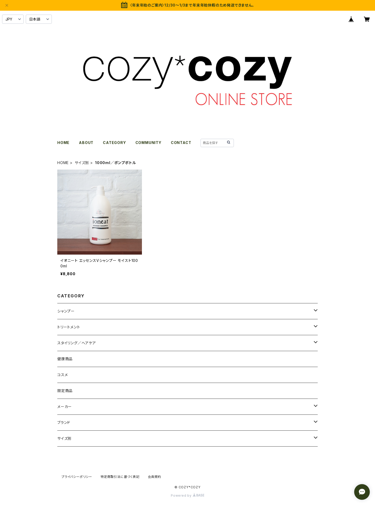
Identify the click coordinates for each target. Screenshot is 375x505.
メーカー (64, 406)
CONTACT (181, 142)
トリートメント (68, 327)
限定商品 (65, 390)
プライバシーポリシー (76, 477)
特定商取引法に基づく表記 (120, 477)
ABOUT (86, 142)
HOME (63, 142)
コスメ (62, 374)
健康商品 (65, 359)
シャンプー (66, 311)
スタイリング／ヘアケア (76, 343)
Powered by (187, 495)
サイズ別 (82, 162)
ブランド (63, 422)
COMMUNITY (148, 142)
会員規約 (154, 477)
